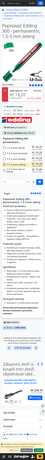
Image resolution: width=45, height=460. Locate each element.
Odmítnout (27, 450)
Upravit (14, 450)
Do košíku (35, 397)
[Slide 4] (31, 80)
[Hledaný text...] (17, 3)
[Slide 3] (27, 80)
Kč (32, 3)
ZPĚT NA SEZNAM (22, 348)
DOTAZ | (14, 327)
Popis (7, 193)
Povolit (38, 450)
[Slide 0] (14, 80)
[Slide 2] (22, 80)
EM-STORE (18, 434)
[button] (22, 110)
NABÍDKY (11, 322)
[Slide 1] (18, 80)
